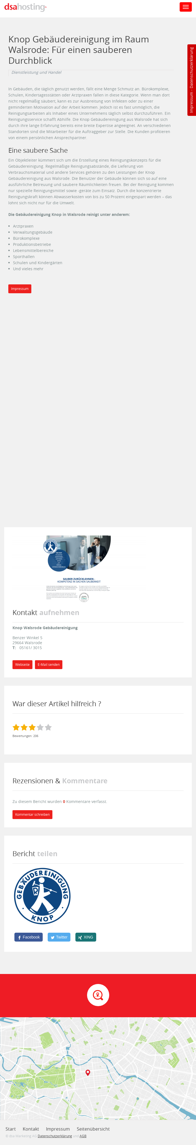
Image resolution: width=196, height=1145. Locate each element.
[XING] (85, 937)
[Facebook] (28, 937)
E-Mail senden (49, 664)
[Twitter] (59, 937)
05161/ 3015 (30, 647)
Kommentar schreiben (32, 814)
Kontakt (31, 1129)
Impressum (191, 102)
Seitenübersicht (93, 1129)
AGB (83, 1136)
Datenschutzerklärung (191, 67)
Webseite (22, 664)
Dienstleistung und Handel (36, 72)
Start (11, 1129)
